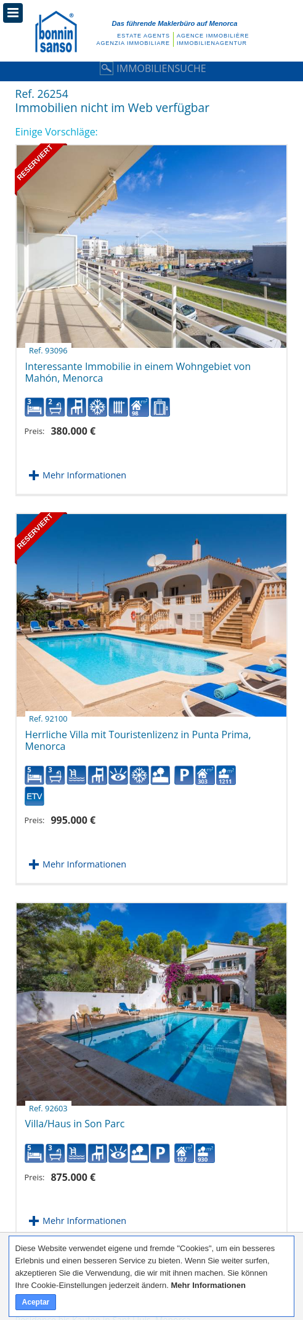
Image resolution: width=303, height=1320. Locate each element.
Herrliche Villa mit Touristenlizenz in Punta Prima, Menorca (138, 735)
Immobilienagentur (212, 43)
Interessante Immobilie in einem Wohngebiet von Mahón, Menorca (138, 367)
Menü (13, 13)
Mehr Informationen (84, 475)
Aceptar (36, 1302)
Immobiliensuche (151, 68)
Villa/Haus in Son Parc (75, 1119)
